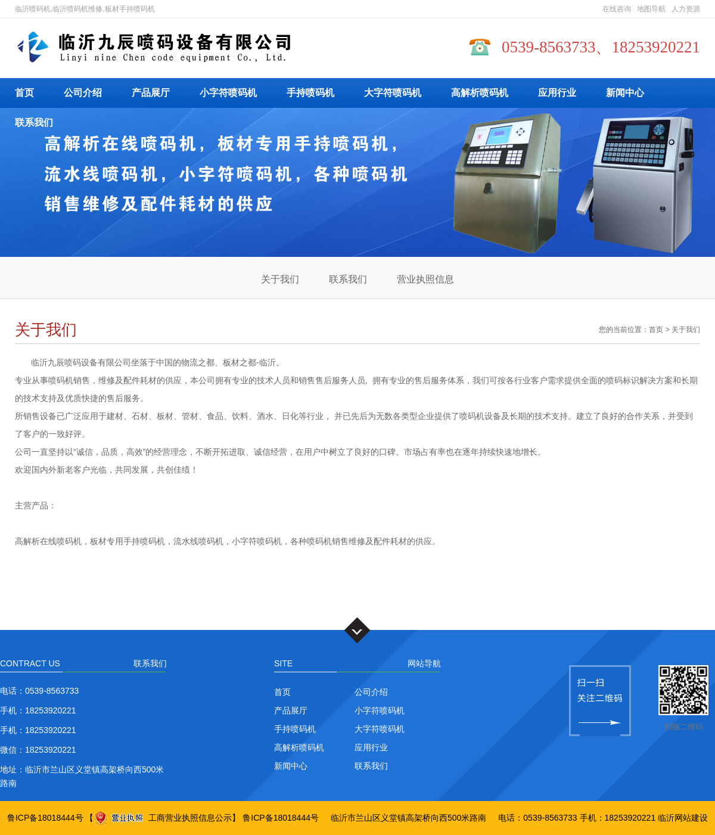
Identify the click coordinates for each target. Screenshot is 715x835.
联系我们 (34, 122)
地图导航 (651, 9)
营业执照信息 (425, 279)
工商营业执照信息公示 (163, 817)
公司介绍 (83, 93)
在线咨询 (616, 9)
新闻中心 (625, 93)
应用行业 (557, 93)
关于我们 (280, 279)
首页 (24, 93)
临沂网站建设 (683, 817)
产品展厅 (151, 93)
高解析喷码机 (479, 93)
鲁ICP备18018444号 (45, 817)
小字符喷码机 (228, 93)
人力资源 (686, 9)
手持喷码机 (310, 93)
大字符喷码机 (392, 93)
